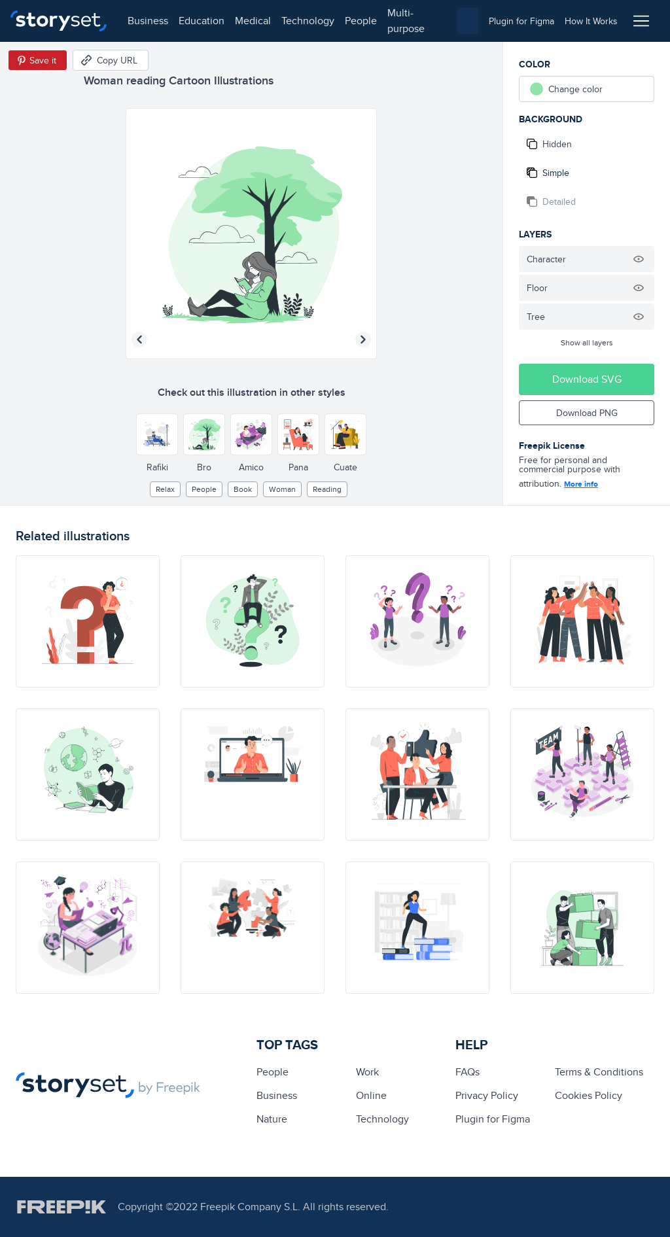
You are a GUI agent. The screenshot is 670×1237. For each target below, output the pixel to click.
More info (581, 484)
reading (327, 489)
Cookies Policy (588, 1095)
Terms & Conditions (599, 1071)
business (148, 20)
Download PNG (587, 412)
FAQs (467, 1071)
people (361, 20)
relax (165, 489)
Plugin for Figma (492, 1118)
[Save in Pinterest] (37, 60)
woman (282, 489)
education (201, 20)
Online (371, 1095)
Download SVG (587, 379)
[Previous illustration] (139, 339)
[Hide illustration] (638, 259)
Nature (271, 1118)
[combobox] (467, 21)
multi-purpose (406, 20)
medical (253, 20)
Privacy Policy (486, 1095)
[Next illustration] (363, 339)
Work (367, 1071)
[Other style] (157, 434)
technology (307, 20)
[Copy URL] (111, 60)
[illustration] (88, 621)
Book (243, 489)
